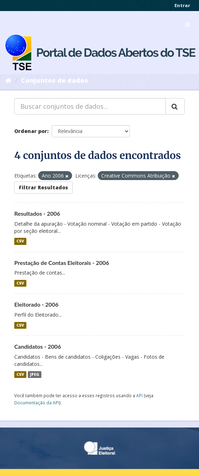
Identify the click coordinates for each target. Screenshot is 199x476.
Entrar (182, 5)
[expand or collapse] (188, 24)
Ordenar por (30, 131)
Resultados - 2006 (37, 213)
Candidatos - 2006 (37, 346)
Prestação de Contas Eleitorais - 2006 (61, 262)
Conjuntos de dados (54, 80)
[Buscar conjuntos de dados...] (90, 106)
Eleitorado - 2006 (36, 304)
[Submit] (175, 106)
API (139, 395)
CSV (20, 241)
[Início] (8, 80)
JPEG (34, 374)
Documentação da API (36, 402)
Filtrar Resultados (43, 187)
